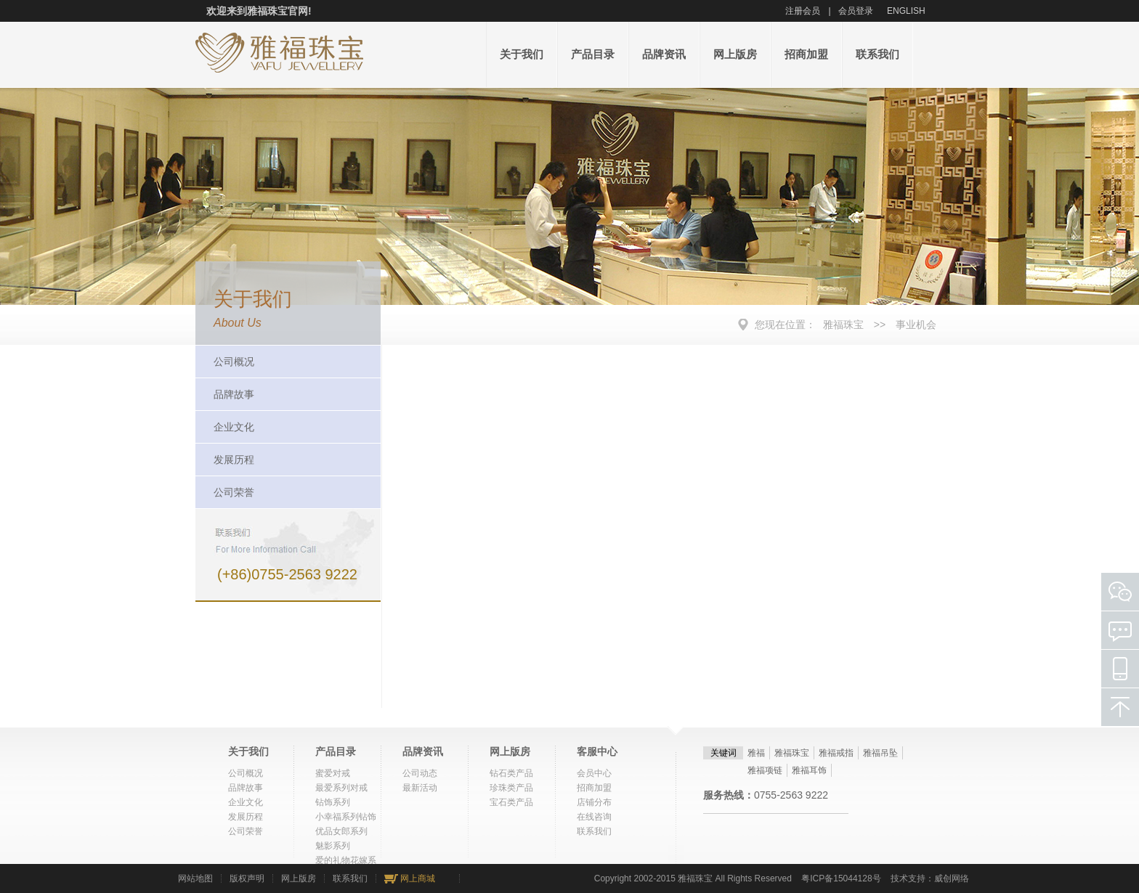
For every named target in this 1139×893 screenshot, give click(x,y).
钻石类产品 (511, 773)
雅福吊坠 (880, 753)
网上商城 (417, 878)
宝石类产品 (511, 802)
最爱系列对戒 (341, 788)
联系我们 (877, 54)
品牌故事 (234, 394)
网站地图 (195, 878)
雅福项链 (764, 770)
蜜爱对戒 (332, 773)
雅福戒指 (836, 753)
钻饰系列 (332, 802)
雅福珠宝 (843, 324)
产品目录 (593, 54)
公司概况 (234, 361)
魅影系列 (332, 846)
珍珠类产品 (511, 788)
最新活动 (419, 788)
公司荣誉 (234, 492)
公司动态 (419, 773)
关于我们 (521, 54)
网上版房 (735, 54)
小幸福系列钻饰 (345, 817)
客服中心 (597, 751)
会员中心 (594, 773)
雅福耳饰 (809, 770)
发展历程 (234, 459)
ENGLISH (906, 11)
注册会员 (802, 11)
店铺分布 (594, 802)
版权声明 (247, 878)
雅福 (756, 753)
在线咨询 (594, 817)
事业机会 (916, 324)
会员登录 (855, 11)
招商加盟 (806, 54)
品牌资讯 (664, 54)
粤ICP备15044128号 (840, 878)
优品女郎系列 (341, 831)
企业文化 (234, 427)
